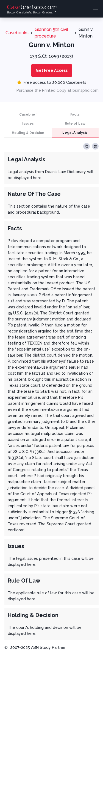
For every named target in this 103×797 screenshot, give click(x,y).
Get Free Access (52, 70)
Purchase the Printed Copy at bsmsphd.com (57, 90)
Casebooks (17, 32)
